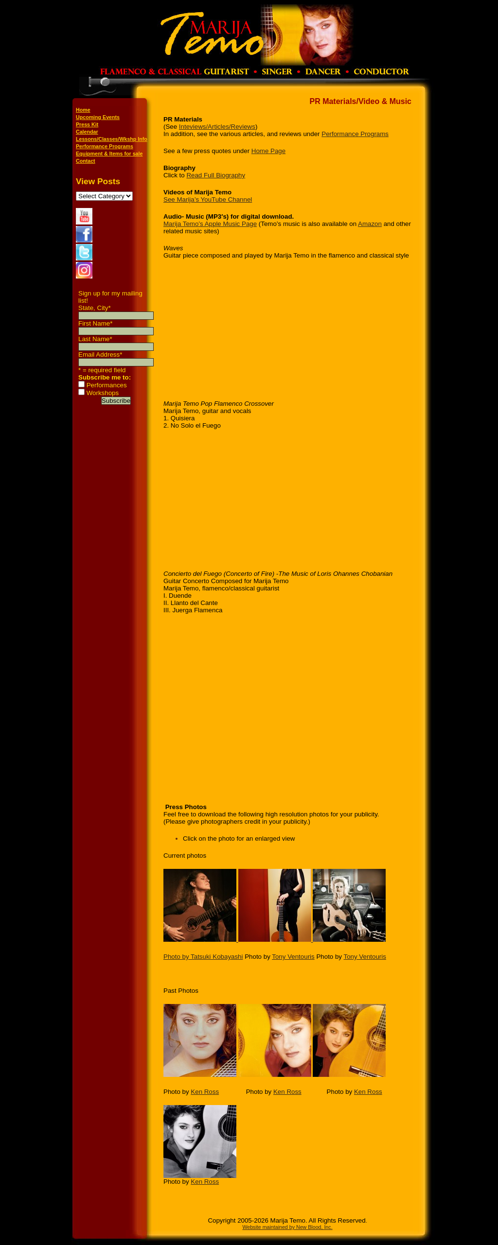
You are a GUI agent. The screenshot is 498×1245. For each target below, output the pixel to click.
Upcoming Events (98, 117)
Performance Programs (104, 146)
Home (83, 110)
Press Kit (87, 124)
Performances (107, 385)
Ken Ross (205, 1091)
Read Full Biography (215, 175)
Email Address (100, 354)
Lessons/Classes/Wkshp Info (111, 139)
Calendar (87, 132)
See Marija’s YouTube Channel (207, 199)
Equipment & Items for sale (109, 153)
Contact (85, 161)
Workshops (103, 393)
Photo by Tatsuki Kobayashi (203, 956)
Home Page (268, 151)
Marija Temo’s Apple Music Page (210, 223)
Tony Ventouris (293, 956)
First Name (95, 323)
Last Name (95, 339)
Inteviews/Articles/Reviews (217, 126)
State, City (94, 307)
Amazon (370, 223)
